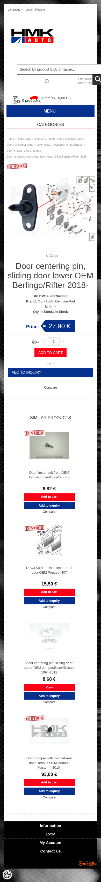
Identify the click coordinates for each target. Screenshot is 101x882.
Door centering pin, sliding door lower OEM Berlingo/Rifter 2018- (47, 156)
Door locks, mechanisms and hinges (60, 144)
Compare (50, 387)
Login (29, 9)
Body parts (24, 138)
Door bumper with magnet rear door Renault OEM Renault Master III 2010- (49, 762)
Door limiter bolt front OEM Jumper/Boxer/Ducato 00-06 (49, 475)
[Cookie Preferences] (7, 874)
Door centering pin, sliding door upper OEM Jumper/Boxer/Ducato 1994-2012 (49, 667)
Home (10, 138)
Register (40, 9)
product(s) (27, 100)
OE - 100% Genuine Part (56, 301)
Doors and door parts (19, 144)
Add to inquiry (26, 372)
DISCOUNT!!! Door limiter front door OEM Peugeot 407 (49, 570)
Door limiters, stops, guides (23, 150)
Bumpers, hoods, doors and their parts (59, 138)
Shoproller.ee (88, 863)
